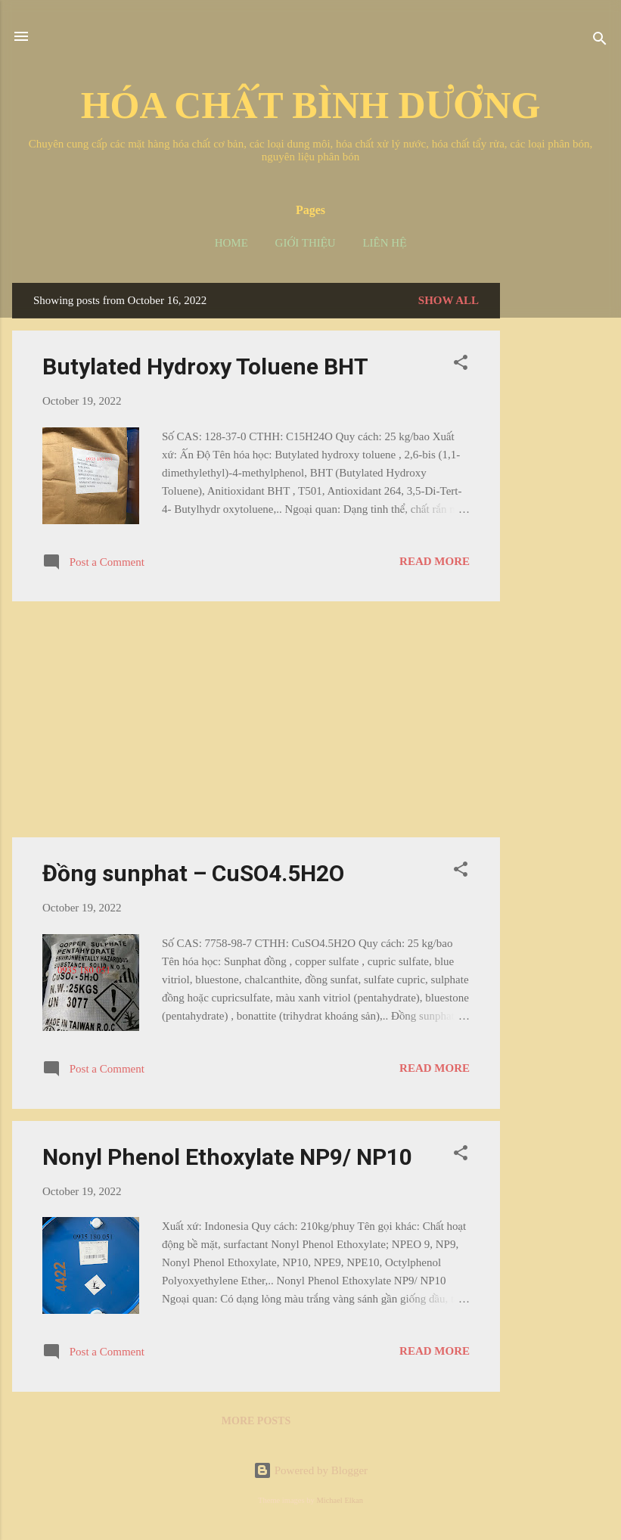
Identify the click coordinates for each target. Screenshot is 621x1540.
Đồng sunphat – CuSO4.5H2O (193, 873)
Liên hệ (384, 243)
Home (231, 243)
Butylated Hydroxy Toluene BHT (205, 366)
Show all (448, 300)
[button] (461, 365)
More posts (256, 1421)
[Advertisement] (560, 510)
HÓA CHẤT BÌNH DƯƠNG (311, 105)
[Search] (600, 41)
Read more (434, 561)
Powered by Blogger (310, 1470)
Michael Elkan (339, 1500)
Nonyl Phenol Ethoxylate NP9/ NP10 (227, 1157)
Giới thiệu (305, 243)
